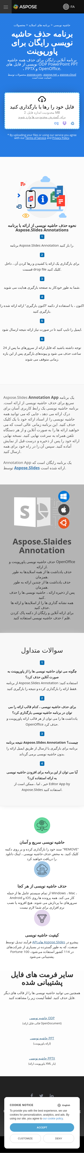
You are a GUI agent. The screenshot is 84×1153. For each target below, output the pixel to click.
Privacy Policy (60, 138)
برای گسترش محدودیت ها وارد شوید (42, 117)
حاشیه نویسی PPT (42, 1038)
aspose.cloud (68, 75)
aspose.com (34, 75)
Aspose (18, 7)
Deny (58, 1138)
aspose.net (50, 75)
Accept (42, 1127)
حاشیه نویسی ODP (42, 1018)
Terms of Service (35, 138)
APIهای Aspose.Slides (48, 942)
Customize (25, 1138)
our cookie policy (53, 1118)
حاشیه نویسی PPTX (42, 1058)
